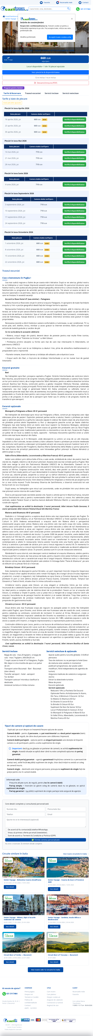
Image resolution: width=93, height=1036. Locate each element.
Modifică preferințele (28, 37)
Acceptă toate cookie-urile (60, 37)
